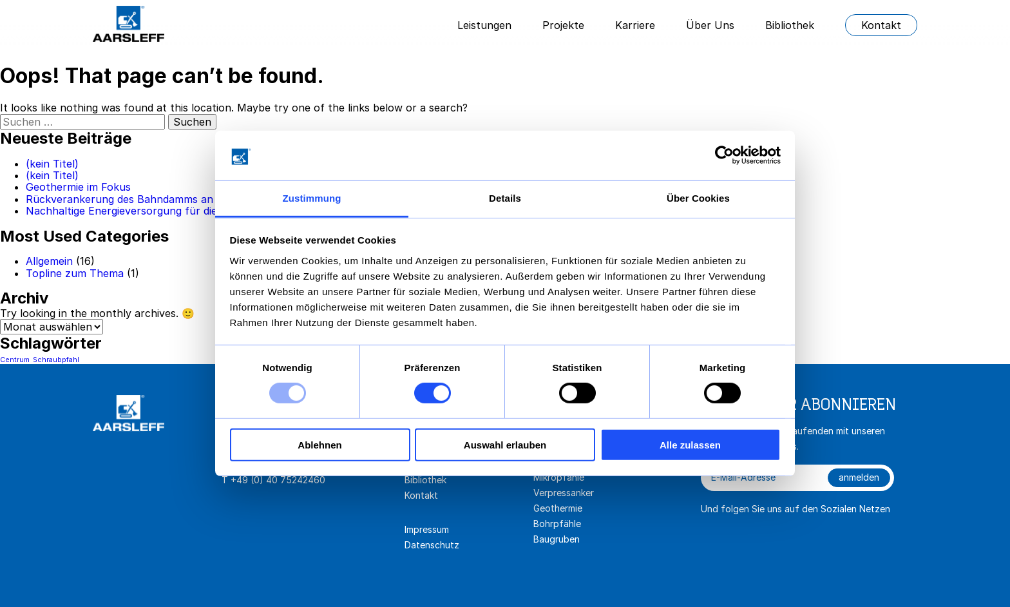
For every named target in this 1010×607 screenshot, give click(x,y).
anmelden (859, 477)
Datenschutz (432, 544)
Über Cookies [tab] (698, 198)
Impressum (427, 529)
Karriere (635, 25)
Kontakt (881, 25)
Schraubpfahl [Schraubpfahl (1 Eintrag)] (56, 360)
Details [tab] (505, 198)
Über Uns (710, 25)
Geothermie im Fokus (78, 186)
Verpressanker (563, 492)
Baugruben (556, 539)
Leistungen (484, 25)
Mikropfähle (558, 477)
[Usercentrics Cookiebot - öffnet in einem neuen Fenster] (724, 155)
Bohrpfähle (557, 523)
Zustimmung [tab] (312, 198)
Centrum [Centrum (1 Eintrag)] (15, 360)
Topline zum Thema (75, 273)
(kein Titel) (52, 163)
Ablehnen (319, 444)
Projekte (563, 25)
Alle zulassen (690, 444)
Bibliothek (789, 25)
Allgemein (49, 261)
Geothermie (557, 508)
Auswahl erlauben (505, 444)
